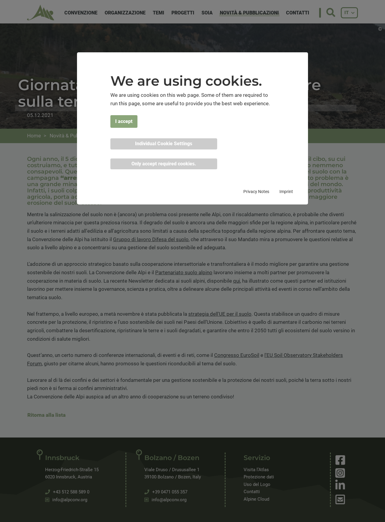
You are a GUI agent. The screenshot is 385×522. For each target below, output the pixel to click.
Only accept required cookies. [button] (163, 164)
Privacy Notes (256, 191)
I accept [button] (124, 121)
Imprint (286, 191)
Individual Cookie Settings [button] (163, 143)
